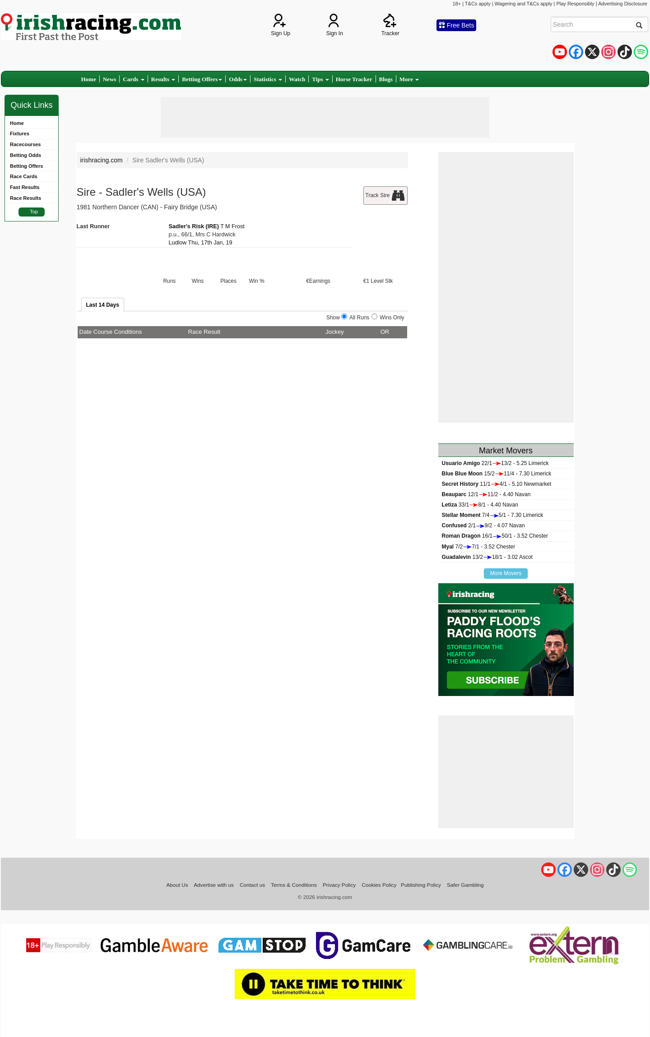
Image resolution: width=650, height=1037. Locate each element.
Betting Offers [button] (202, 79)
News (109, 79)
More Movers (505, 573)
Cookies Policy (379, 885)
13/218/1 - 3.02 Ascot (487, 557)
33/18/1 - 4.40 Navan (480, 505)
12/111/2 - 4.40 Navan (486, 494)
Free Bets (456, 25)
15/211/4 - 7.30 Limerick (497, 473)
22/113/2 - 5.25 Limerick (495, 463)
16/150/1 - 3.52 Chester (495, 536)
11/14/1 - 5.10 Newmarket (497, 484)
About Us (177, 885)
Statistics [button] (268, 79)
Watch (297, 79)
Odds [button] (238, 79)
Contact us (252, 885)
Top (34, 211)
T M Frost (232, 226)
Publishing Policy (421, 885)
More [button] (409, 79)
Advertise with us (214, 885)
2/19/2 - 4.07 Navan (483, 525)
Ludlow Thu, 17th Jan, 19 (200, 243)
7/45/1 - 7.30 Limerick (492, 515)
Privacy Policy (339, 885)
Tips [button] (320, 79)
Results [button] (163, 79)
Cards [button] (133, 79)
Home (88, 79)
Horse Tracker (354, 79)
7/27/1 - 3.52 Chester (478, 547)
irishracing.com (101, 160)
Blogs (386, 79)
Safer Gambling (465, 885)
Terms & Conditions (294, 885)
